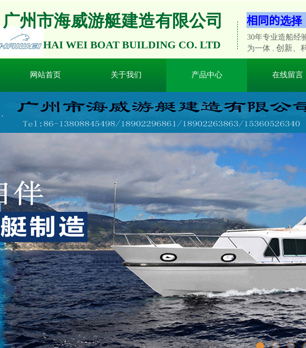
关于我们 (126, 75)
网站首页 (45, 75)
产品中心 (206, 75)
